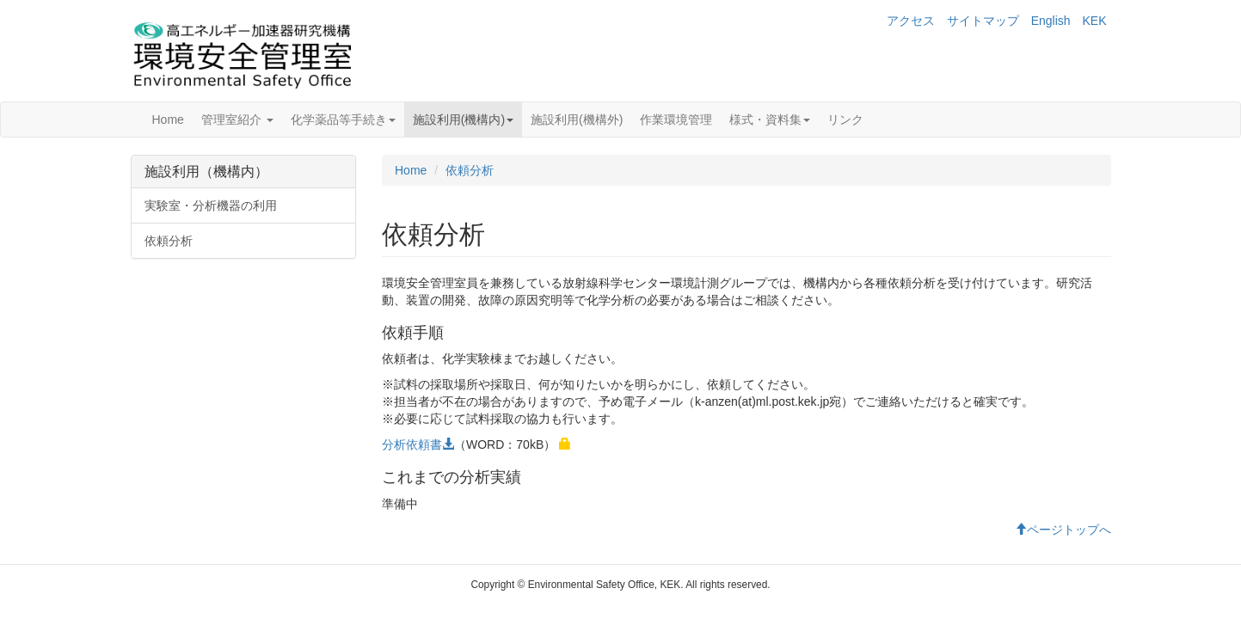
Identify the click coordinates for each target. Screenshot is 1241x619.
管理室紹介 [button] (237, 119)
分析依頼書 (418, 444)
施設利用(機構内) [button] (463, 119)
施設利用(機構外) (577, 119)
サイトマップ (983, 21)
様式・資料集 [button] (769, 119)
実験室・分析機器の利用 (210, 205)
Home (168, 119)
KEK (1094, 21)
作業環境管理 (676, 119)
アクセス (911, 21)
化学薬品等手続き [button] (343, 119)
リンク (845, 119)
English (1051, 21)
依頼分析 (168, 241)
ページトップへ (1063, 529)
